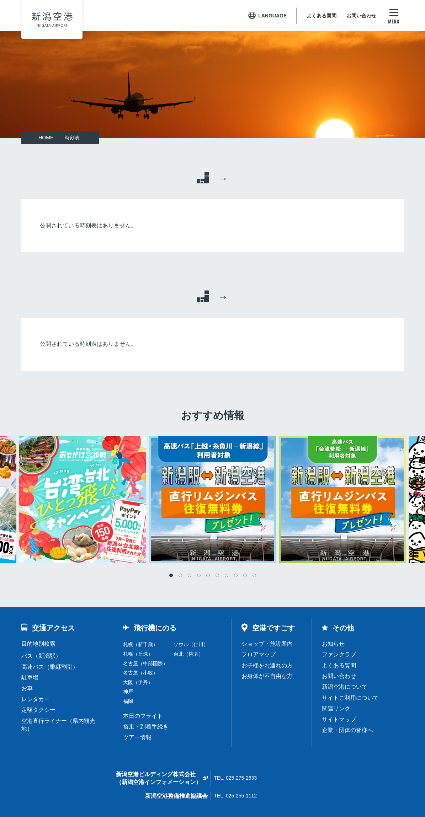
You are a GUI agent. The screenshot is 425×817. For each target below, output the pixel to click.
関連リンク (336, 708)
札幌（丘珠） (138, 654)
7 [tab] (226, 575)
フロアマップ (258, 654)
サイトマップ (339, 719)
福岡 (128, 701)
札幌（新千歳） (140, 644)
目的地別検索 (38, 644)
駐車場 (29, 677)
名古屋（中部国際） (145, 663)
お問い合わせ (361, 15)
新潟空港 (52, 19)
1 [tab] (171, 575)
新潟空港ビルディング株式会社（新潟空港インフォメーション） (158, 778)
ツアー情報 (137, 737)
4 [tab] (199, 575)
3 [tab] (189, 575)
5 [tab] (208, 575)
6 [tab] (217, 575)
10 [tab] (254, 575)
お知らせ (333, 644)
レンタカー (35, 699)
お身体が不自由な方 (267, 676)
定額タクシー (38, 710)
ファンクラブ (339, 654)
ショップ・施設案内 (267, 644)
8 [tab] (236, 575)
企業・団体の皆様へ (347, 730)
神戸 (128, 691)
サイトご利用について (350, 698)
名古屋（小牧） (140, 673)
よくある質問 (321, 15)
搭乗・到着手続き (146, 727)
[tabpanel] (212, 499)
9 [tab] (245, 575)
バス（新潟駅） (41, 656)
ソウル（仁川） (191, 644)
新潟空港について (344, 687)
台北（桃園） (188, 654)
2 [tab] (180, 575)
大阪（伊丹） (138, 682)
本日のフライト (143, 716)
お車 (27, 688)
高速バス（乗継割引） (49, 667)
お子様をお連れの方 (267, 665)
